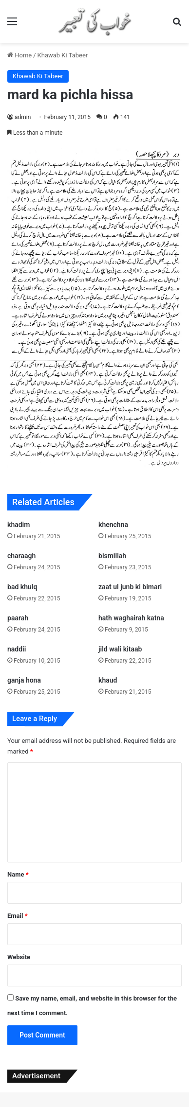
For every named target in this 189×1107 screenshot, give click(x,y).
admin (23, 117)
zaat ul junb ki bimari (130, 587)
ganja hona (24, 680)
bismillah (112, 556)
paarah (17, 618)
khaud (107, 680)
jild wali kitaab (120, 649)
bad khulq (22, 587)
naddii (16, 649)
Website (18, 957)
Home (19, 55)
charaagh (21, 556)
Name (18, 874)
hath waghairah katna (131, 618)
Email (17, 915)
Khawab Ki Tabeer (63, 55)
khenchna (113, 524)
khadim (18, 524)
